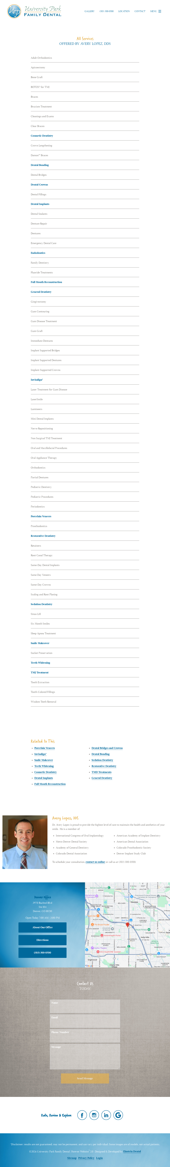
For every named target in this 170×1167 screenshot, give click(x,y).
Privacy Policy (86, 1158)
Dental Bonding (40, 165)
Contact (140, 11)
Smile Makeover (40, 643)
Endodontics (38, 253)
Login (99, 1158)
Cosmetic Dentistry (42, 135)
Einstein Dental (132, 1151)
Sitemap (72, 1158)
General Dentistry (41, 292)
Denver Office (42, 897)
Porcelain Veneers (41, 516)
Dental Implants (40, 204)
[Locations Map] (127, 924)
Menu (156, 11)
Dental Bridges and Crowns (107, 748)
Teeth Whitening (40, 662)
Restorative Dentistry (43, 536)
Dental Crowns (39, 184)
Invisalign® (37, 379)
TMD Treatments (101, 772)
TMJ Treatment (40, 672)
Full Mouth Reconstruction (46, 282)
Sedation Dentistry (41, 604)
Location (124, 11)
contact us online (95, 862)
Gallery (90, 11)
